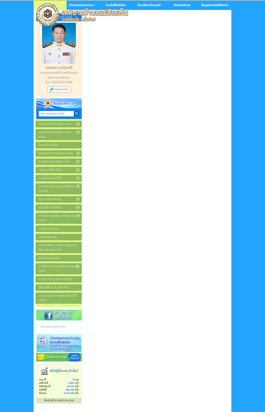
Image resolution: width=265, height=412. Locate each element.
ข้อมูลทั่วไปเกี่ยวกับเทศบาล (55, 124)
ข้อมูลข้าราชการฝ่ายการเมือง (56, 153)
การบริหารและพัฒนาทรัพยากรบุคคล (57, 218)
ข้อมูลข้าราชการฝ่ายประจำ (54, 161)
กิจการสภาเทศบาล (50, 199)
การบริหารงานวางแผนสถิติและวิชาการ (57, 188)
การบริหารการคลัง (50, 207)
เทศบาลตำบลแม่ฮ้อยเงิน (52, 327)
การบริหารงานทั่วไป (50, 178)
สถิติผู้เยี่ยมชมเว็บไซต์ (64, 371)
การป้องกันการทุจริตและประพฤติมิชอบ (58, 268)
